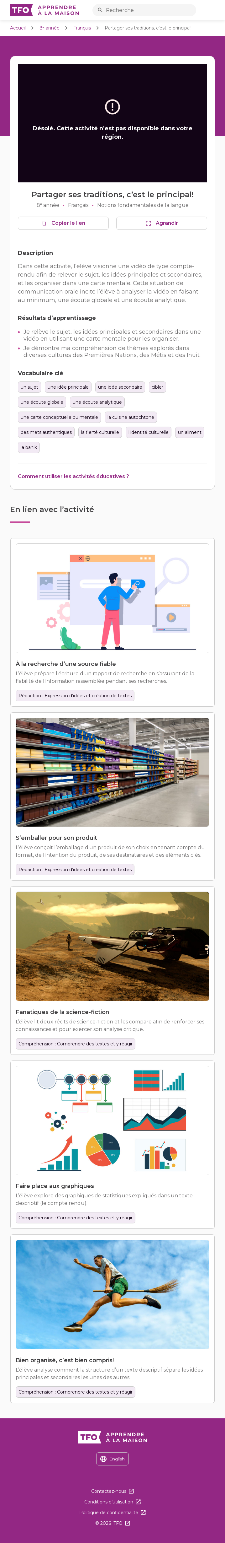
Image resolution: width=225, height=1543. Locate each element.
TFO (118, 1523)
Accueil (18, 28)
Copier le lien (68, 223)
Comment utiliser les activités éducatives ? (73, 476)
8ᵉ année (49, 28)
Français (82, 28)
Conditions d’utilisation (108, 1502)
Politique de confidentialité (108, 1512)
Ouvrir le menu (213, 10)
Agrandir (167, 223)
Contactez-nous (108, 1491)
